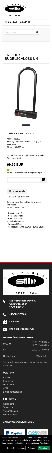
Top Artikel (8, 407)
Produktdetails (17, 191)
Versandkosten (10, 411)
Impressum (8, 381)
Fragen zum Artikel (19, 196)
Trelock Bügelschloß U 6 (20, 133)
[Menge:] (24, 179)
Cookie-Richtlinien (41, 443)
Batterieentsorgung (12, 392)
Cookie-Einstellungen (16, 448)
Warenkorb (8, 404)
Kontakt (7, 377)
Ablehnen (32, 448)
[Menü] (45, 38)
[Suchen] (37, 32)
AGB (5, 388)
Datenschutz (9, 384)
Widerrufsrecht (10, 414)
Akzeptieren (44, 448)
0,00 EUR (17, 22)
